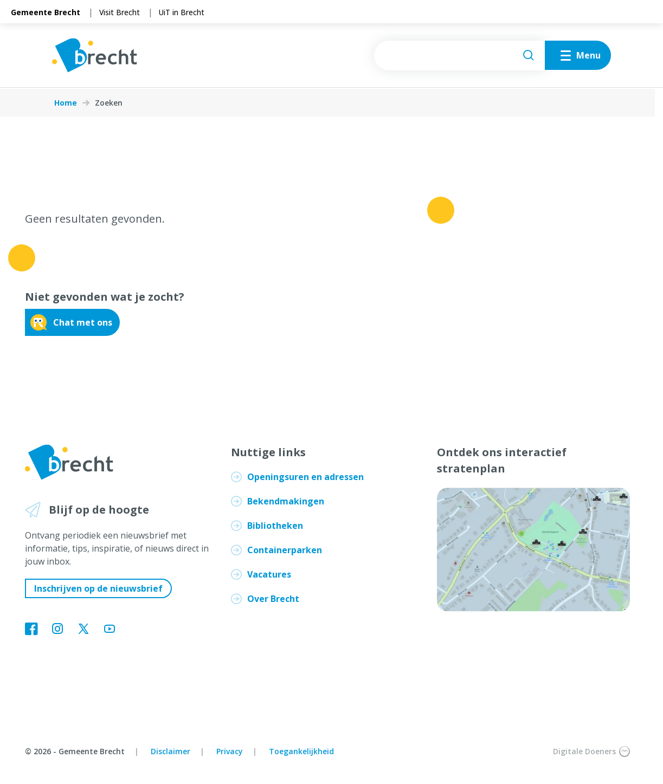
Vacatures (269, 574)
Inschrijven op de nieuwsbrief (98, 588)
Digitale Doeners (591, 751)
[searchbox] (456, 56)
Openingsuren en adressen (305, 476)
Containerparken (284, 550)
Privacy (229, 751)
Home (65, 103)
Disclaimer (170, 751)
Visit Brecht (119, 12)
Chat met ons (71, 322)
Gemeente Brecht (45, 12)
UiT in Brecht (181, 12)
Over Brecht (273, 598)
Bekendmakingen (285, 501)
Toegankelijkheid (301, 751)
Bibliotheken (275, 525)
